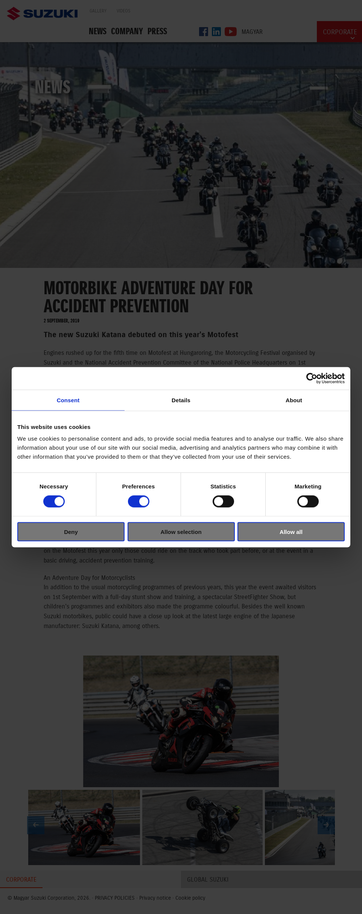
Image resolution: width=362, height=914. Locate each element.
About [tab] (294, 400)
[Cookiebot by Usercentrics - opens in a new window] (312, 378)
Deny (71, 531)
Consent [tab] (68, 400)
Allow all (291, 531)
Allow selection (180, 531)
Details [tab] (181, 400)
